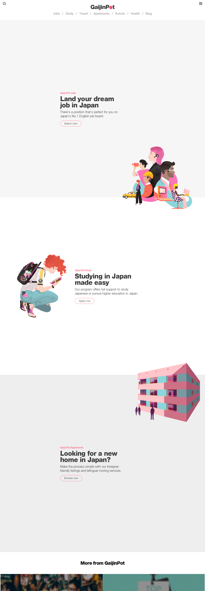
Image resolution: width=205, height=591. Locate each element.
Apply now (84, 300)
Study (69, 13)
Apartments (101, 13)
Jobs (57, 13)
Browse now (71, 478)
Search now (70, 123)
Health (135, 13)
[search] (4, 4)
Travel (84, 13)
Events (120, 13)
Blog (148, 13)
